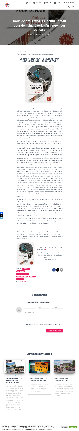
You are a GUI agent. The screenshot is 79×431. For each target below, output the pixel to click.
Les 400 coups (20, 279)
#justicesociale (20, 271)
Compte (71, 7)
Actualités (32, 276)
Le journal (57, 3)
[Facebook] (1, 213)
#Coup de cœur (26, 268)
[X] (1, 215)
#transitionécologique (22, 276)
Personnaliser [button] (64, 427)
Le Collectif (37, 3)
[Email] (1, 218)
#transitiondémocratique (22, 273)
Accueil (28, 3)
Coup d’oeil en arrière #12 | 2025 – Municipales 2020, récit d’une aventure (14, 380)
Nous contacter (69, 3)
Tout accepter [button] (73, 427)
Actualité (48, 3)
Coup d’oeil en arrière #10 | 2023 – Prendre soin (63, 379)
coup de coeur (22, 281)
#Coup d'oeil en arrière (11, 376)
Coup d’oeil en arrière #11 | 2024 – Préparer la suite (38, 379)
